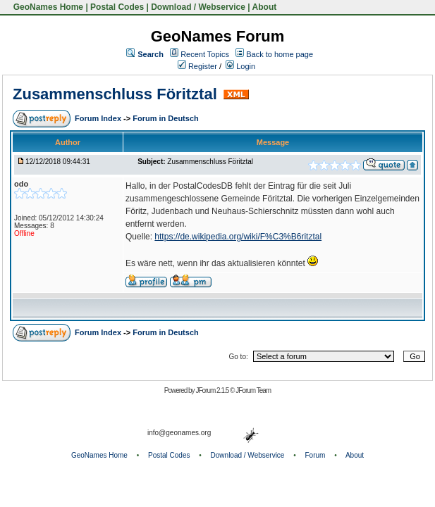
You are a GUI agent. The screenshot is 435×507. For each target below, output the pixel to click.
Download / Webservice (198, 7)
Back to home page (279, 54)
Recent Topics (204, 54)
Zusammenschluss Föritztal (115, 94)
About (264, 7)
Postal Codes (117, 7)
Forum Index (99, 118)
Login (240, 66)
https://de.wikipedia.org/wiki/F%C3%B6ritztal (237, 237)
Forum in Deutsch (166, 118)
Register (197, 66)
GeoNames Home (47, 7)
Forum (315, 455)
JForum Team (253, 390)
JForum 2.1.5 (212, 390)
